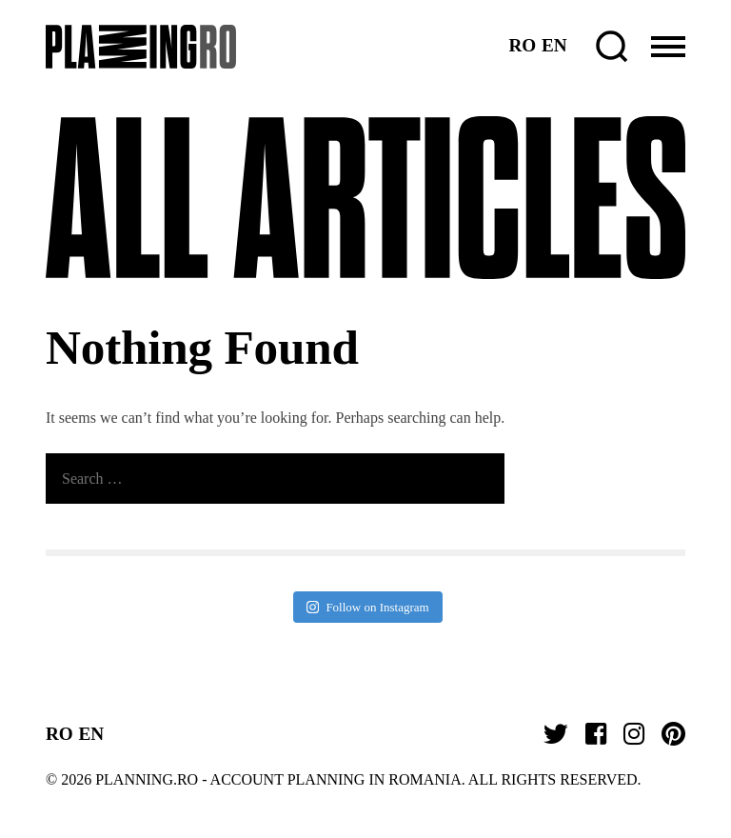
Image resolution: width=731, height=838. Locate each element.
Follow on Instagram (367, 607)
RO (522, 45)
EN (554, 45)
